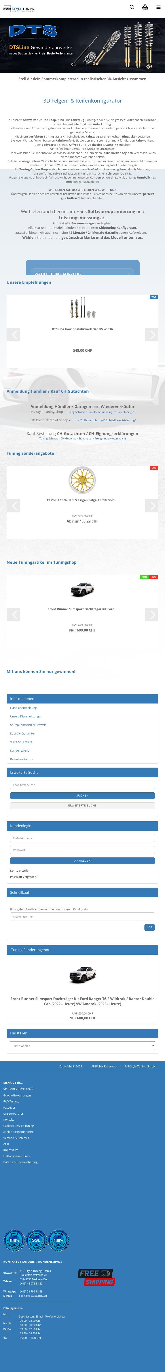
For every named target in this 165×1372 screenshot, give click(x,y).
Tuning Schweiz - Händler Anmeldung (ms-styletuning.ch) (101, 412)
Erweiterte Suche (82, 805)
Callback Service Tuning (18, 1126)
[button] (13, 334)
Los (149, 927)
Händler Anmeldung (23, 708)
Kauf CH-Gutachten (23, 733)
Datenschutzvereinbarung (20, 1162)
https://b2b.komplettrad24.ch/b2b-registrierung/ (104, 420)
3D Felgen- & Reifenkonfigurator (82, 100)
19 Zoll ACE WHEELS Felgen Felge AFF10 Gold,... (82, 500)
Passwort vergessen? (24, 877)
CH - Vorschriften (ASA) (18, 1088)
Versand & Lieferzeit (16, 1138)
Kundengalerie (19, 750)
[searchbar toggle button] (131, 6)
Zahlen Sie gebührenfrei (18, 1132)
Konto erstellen (20, 871)
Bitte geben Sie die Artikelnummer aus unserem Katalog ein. (49, 909)
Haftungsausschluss (16, 1156)
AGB (6, 1144)
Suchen (82, 795)
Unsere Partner (13, 1113)
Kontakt (8, 1119)
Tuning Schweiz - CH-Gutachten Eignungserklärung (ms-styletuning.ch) (82, 438)
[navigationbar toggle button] (158, 6)
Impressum (10, 1150)
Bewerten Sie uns (21, 759)
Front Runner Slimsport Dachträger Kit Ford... (82, 609)
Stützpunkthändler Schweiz (28, 725)
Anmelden (82, 861)
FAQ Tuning (11, 1101)
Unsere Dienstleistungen (26, 716)
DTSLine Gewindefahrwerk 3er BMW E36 (82, 329)
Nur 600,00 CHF (82, 1016)
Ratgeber (9, 1108)
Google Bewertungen (17, 1095)
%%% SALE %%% (21, 742)
